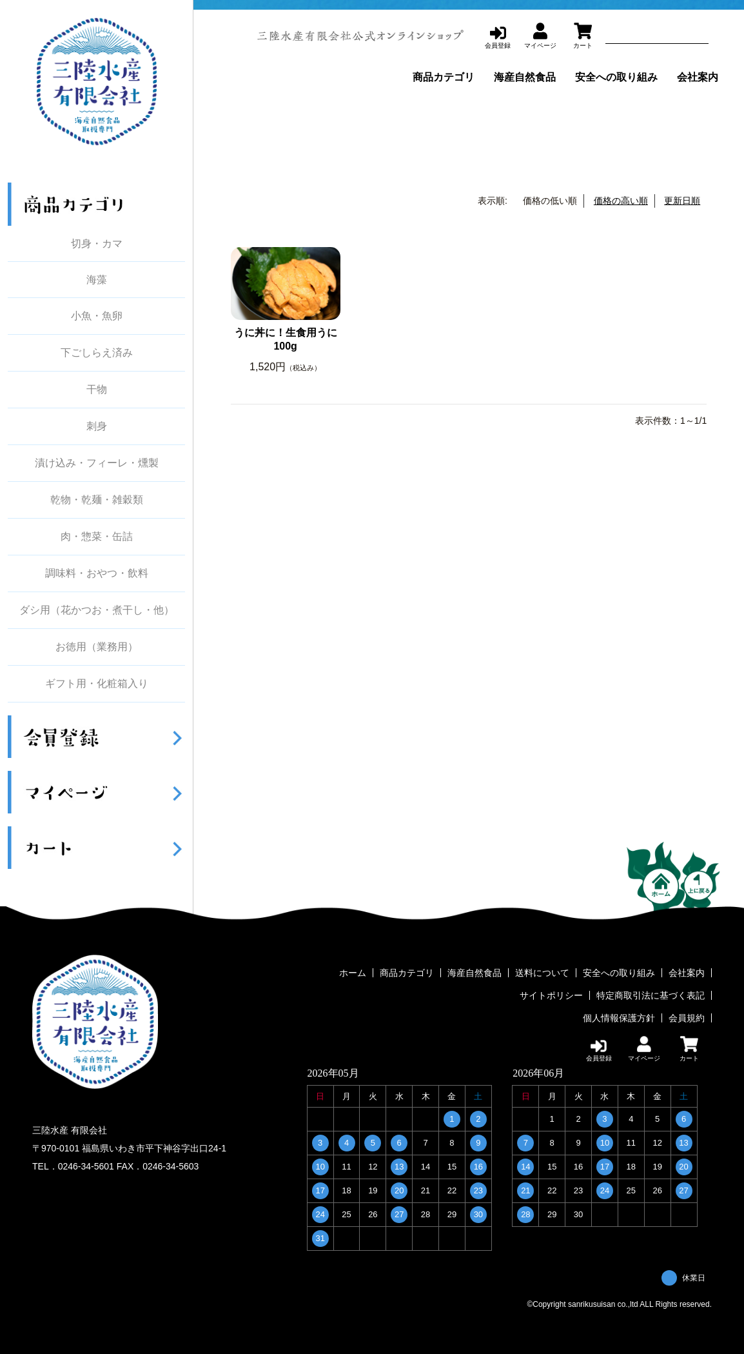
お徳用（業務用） (96, 647)
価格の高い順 (621, 200)
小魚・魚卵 (96, 316)
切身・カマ (96, 243)
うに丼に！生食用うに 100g (287, 339)
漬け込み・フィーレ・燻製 (97, 463)
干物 (96, 389)
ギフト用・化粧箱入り (96, 684)
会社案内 (697, 77)
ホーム (352, 972)
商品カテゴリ (444, 77)
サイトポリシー (551, 995)
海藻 (96, 279)
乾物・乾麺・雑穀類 (96, 500)
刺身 (96, 426)
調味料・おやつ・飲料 (96, 573)
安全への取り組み (616, 77)
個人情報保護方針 (619, 1017)
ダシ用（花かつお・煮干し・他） (96, 610)
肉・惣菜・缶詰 (97, 537)
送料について (542, 972)
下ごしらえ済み (97, 353)
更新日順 (682, 200)
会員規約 (687, 1017)
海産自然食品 (525, 77)
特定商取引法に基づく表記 (650, 995)
